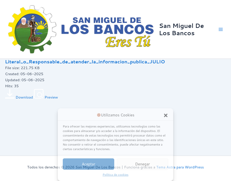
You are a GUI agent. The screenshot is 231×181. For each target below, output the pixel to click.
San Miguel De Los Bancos (181, 29)
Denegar (142, 164)
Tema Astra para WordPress (180, 167)
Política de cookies (116, 174)
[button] (165, 115)
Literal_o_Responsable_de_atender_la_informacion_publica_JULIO (85, 61)
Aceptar (88, 164)
